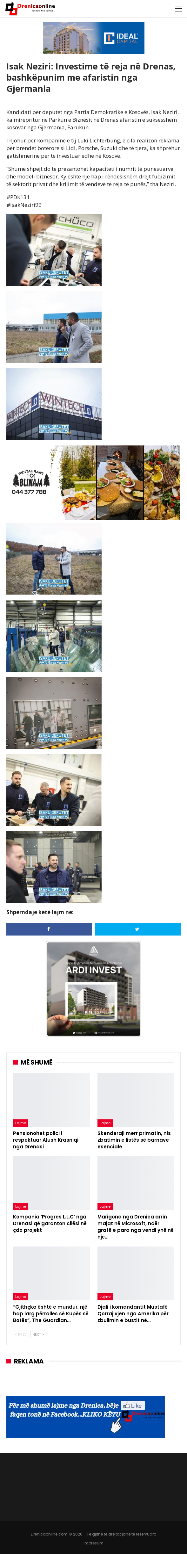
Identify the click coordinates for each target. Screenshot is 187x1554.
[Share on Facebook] (49, 929)
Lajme (20, 1122)
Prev (21, 1334)
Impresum (93, 1543)
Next (38, 1334)
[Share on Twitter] (138, 929)
